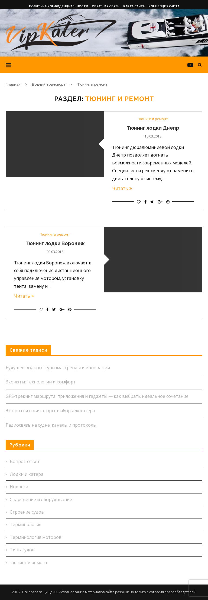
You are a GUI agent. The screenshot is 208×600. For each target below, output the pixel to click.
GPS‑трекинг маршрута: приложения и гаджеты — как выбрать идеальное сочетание (97, 396)
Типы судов (22, 550)
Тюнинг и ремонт (153, 119)
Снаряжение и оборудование (41, 499)
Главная (13, 84)
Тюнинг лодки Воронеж (55, 243)
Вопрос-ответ (25, 461)
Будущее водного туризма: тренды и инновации (58, 368)
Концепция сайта (163, 6)
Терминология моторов (35, 537)
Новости (19, 487)
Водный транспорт (49, 84)
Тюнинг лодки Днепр (153, 128)
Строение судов (27, 512)
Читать (122, 188)
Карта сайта (134, 6)
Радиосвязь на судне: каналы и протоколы (51, 425)
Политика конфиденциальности (58, 6)
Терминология (25, 524)
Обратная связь (105, 6)
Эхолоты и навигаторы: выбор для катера (50, 411)
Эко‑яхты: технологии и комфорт (41, 382)
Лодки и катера (26, 474)
